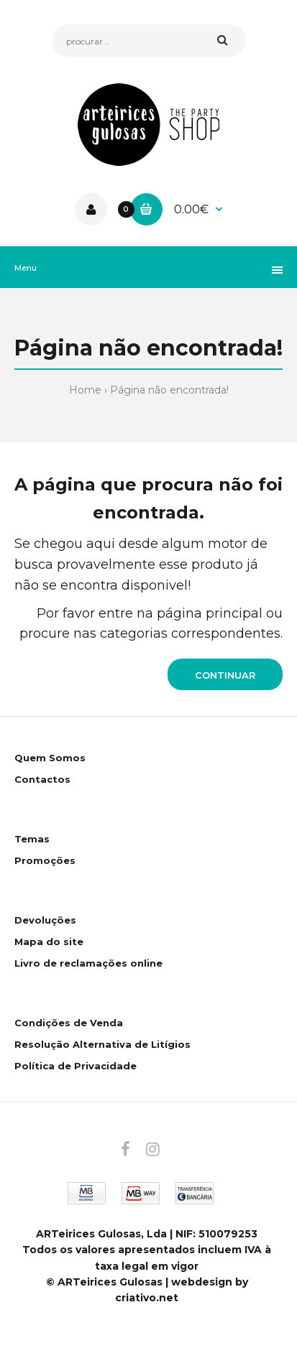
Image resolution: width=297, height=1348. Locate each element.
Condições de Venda (68, 1022)
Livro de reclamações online (88, 963)
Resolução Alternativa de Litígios (102, 1044)
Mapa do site (48, 941)
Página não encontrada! (169, 390)
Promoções (45, 860)
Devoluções (45, 920)
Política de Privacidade (75, 1066)
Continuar (225, 675)
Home (85, 390)
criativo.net (146, 1297)
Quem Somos (50, 757)
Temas (32, 839)
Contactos (42, 779)
